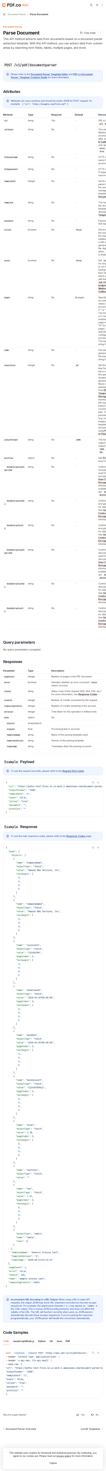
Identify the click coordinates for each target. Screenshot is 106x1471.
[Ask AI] (98, 782)
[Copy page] (88, 32)
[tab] (6, 1341)
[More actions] (101, 5)
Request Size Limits (73, 771)
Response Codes (87, 694)
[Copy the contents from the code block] (93, 782)
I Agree (53, 1463)
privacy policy (64, 1456)
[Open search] (91, 4)
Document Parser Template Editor (49, 74)
